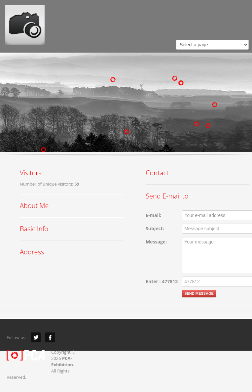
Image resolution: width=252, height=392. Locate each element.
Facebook (50, 337)
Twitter (36, 337)
